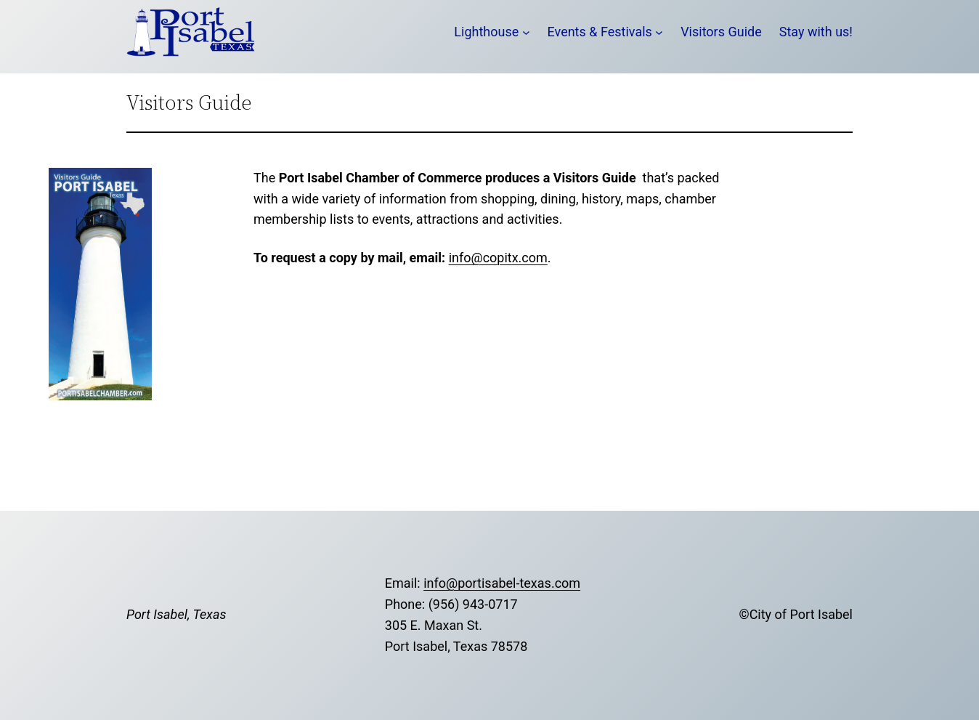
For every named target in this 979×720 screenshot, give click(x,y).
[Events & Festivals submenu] (659, 32)
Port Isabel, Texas (176, 614)
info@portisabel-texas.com (501, 583)
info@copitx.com (498, 257)
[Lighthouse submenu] (526, 32)
